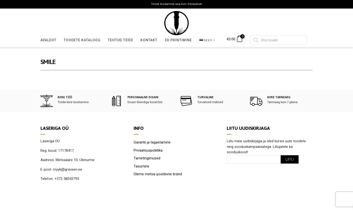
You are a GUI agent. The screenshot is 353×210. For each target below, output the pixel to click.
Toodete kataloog (82, 40)
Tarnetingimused (147, 158)
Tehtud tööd (120, 40)
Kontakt (148, 40)
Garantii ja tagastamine (152, 142)
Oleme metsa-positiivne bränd (158, 174)
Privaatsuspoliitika (148, 150)
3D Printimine (178, 40)
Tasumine (141, 166)
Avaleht (48, 40)
